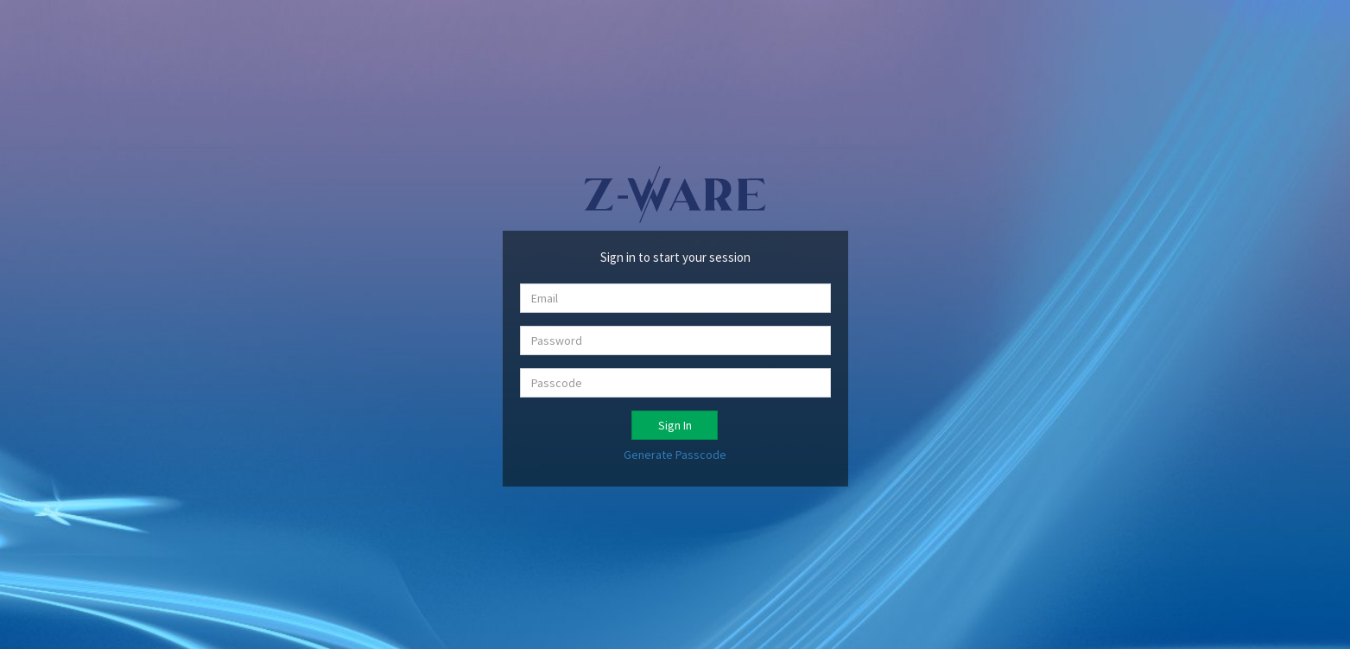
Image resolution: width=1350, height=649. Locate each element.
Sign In (675, 425)
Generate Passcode (675, 454)
